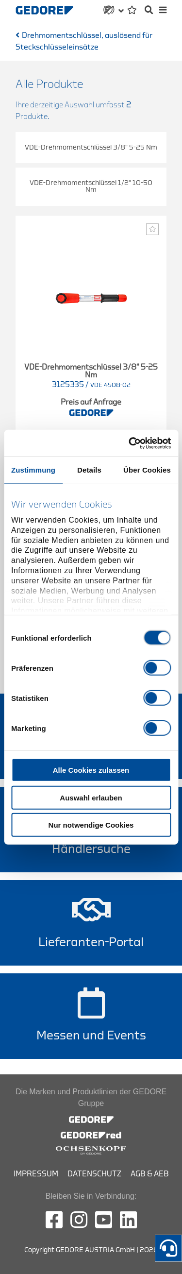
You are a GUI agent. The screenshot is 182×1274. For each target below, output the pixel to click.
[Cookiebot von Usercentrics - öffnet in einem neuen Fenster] (129, 443)
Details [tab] (89, 470)
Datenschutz (94, 1174)
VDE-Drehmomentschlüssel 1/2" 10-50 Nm (91, 186)
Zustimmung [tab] (33, 470)
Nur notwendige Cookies (91, 825)
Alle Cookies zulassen (91, 770)
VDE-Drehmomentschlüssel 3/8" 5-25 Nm (91, 147)
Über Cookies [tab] (147, 470)
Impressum (36, 1174)
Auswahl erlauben (91, 797)
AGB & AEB (150, 1174)
